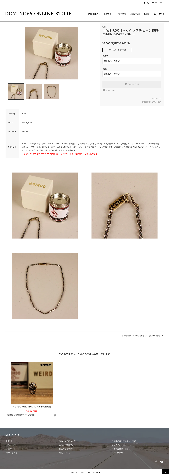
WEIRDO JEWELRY (21, 20)
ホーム (7, 20)
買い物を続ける (156, 334)
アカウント (158, 2)
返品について (156, 97)
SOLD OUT (131, 82)
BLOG (146, 9)
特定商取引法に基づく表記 (151, 100)
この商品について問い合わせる (134, 334)
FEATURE (122, 9)
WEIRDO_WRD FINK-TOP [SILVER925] (32, 405)
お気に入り (108, 88)
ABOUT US (135, 9)
